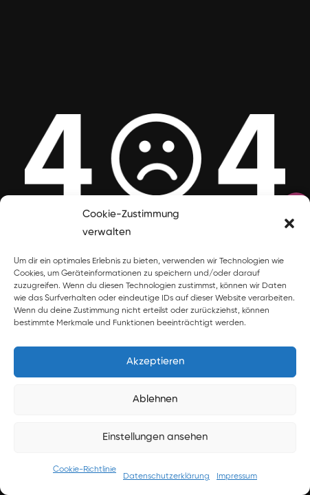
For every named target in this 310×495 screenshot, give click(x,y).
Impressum (237, 476)
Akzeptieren (155, 361)
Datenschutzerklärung (166, 476)
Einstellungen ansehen (155, 437)
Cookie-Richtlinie (84, 469)
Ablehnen (155, 399)
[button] (289, 223)
